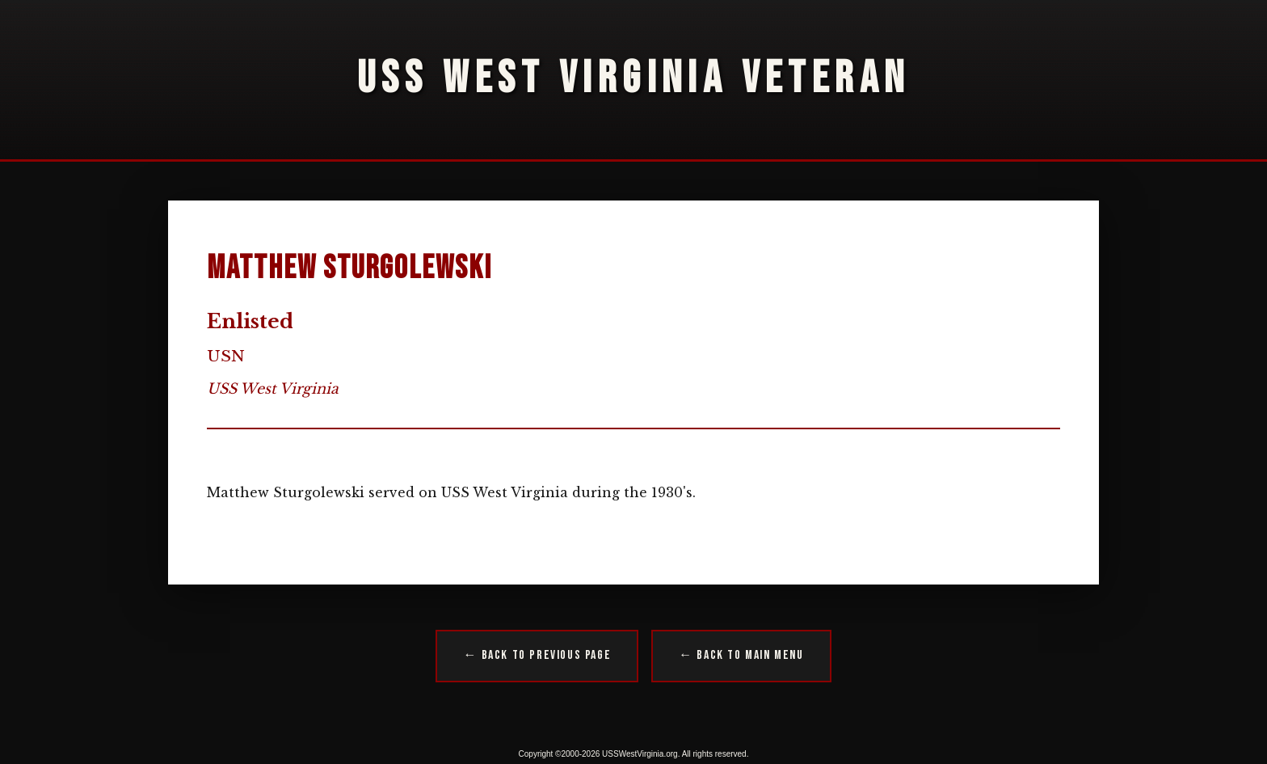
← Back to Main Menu (741, 655)
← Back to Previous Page (537, 655)
